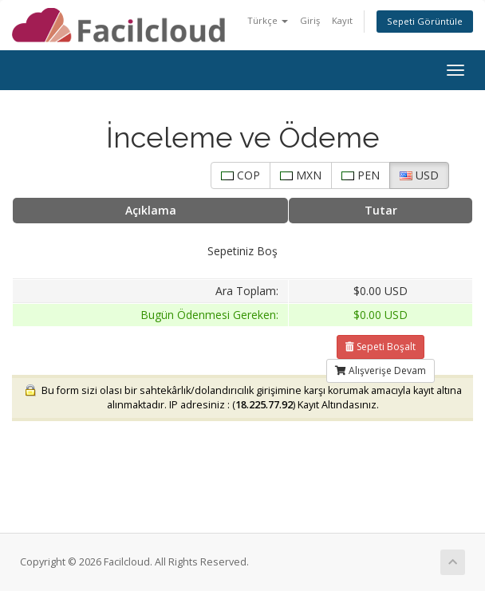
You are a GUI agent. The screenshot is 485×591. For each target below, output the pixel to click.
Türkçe (267, 20)
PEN (360, 175)
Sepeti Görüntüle (425, 21)
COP (240, 175)
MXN (300, 175)
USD (419, 175)
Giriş (310, 20)
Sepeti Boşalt (380, 346)
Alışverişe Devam (380, 370)
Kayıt (342, 20)
